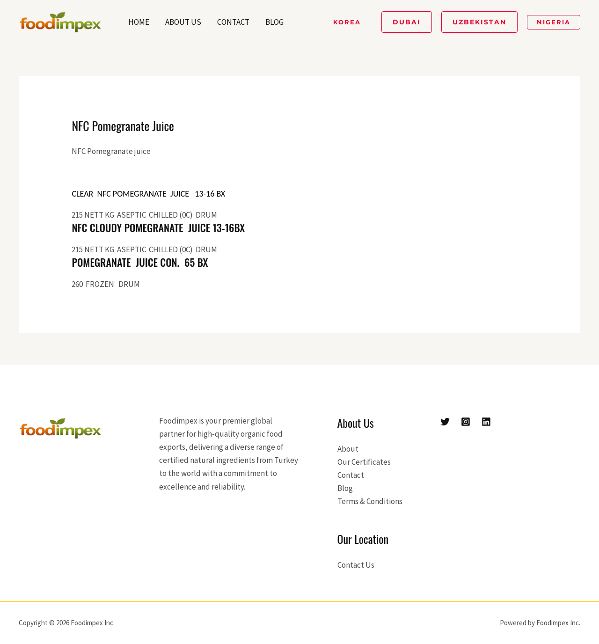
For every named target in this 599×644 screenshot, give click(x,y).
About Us (183, 22)
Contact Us (355, 565)
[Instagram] (465, 421)
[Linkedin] (486, 421)
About (347, 449)
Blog (274, 22)
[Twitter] (445, 421)
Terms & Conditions (369, 501)
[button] (347, 22)
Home (138, 22)
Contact (233, 22)
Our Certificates (364, 462)
